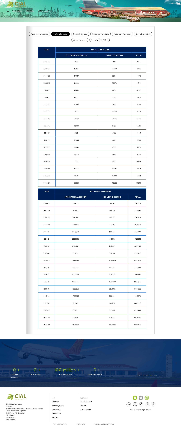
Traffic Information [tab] (60, 34)
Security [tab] (94, 40)
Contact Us (56, 413)
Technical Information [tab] (122, 34)
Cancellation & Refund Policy (104, 424)
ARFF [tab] (105, 40)
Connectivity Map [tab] (80, 34)
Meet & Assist (86, 401)
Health (83, 405)
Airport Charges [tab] (79, 40)
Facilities (29, 10)
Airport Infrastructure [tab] (39, 34)
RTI (53, 398)
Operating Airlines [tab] (143, 34)
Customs (55, 401)
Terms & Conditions (60, 424)
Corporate (16, 10)
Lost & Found (86, 409)
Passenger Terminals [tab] (100, 34)
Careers (84, 398)
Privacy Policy (80, 424)
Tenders (55, 417)
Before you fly (44, 10)
